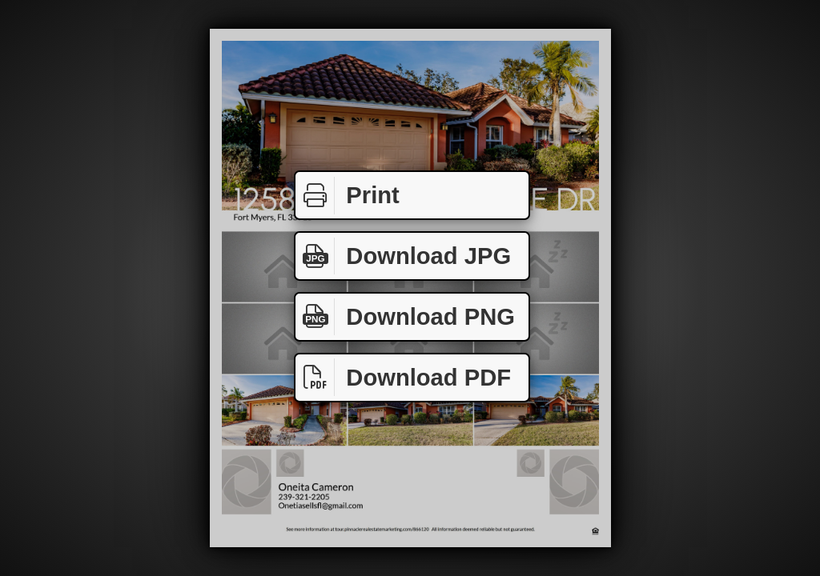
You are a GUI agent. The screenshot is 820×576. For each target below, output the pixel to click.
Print (347, 195)
